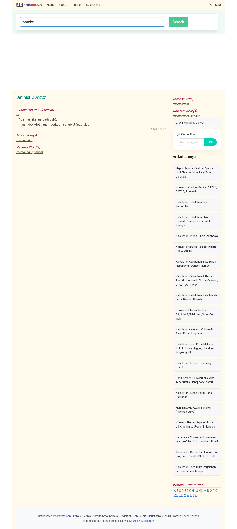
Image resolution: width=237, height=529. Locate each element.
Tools (62, 4)
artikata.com (64, 516)
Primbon (76, 4)
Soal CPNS (93, 4)
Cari (210, 142)
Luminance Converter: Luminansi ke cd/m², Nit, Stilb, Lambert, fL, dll (197, 439)
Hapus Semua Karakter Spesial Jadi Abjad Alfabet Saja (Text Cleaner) (194, 172)
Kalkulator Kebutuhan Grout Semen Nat (192, 204)
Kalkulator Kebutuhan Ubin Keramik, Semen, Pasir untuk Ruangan (193, 221)
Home (50, 4)
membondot (24, 140)
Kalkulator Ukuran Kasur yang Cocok (193, 365)
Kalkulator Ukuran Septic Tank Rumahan (194, 395)
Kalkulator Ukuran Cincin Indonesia (197, 236)
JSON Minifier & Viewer (190, 122)
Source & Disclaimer (141, 521)
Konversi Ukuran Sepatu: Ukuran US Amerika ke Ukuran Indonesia (195, 424)
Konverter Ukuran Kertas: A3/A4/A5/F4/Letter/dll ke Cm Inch (195, 314)
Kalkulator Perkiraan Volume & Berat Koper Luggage (194, 331)
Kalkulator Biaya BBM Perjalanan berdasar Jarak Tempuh (196, 469)
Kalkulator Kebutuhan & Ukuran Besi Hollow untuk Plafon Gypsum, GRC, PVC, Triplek (197, 280)
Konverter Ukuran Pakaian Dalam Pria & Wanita (196, 249)
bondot (38, 152)
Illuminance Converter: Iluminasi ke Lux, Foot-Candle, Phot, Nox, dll (197, 454)
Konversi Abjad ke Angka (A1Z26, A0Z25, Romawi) (196, 189)
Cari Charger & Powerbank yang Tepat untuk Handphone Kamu (195, 380)
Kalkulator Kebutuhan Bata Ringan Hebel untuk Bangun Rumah (196, 263)
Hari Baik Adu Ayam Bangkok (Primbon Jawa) (193, 409)
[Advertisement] (118, 62)
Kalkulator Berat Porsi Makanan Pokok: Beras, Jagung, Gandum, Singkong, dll (195, 348)
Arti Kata (215, 4)
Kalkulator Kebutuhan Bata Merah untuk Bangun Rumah (196, 297)
